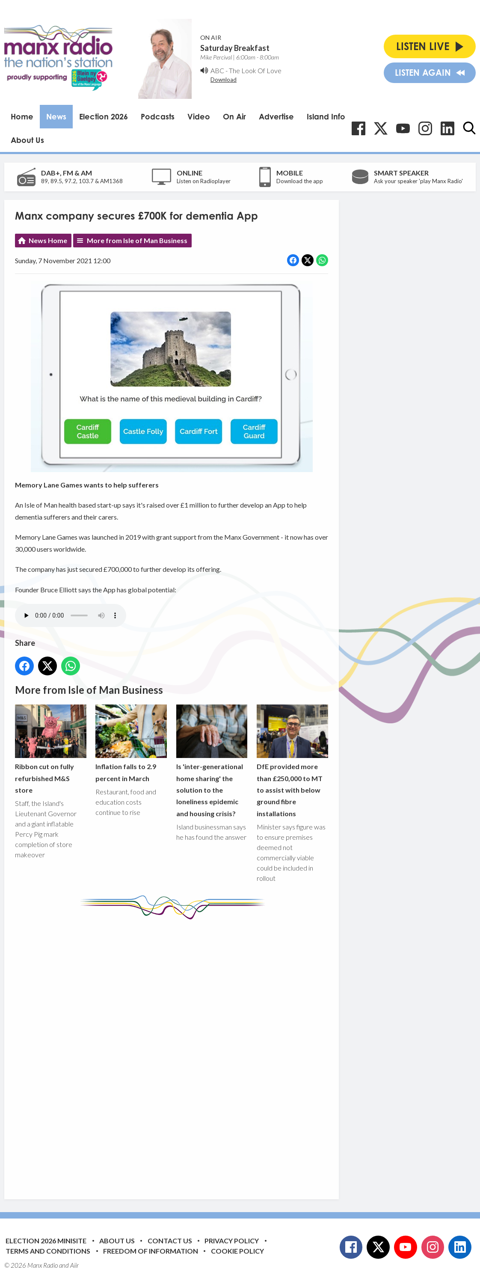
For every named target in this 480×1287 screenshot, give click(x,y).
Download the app (299, 181)
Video (198, 116)
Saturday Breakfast (235, 48)
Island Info (326, 116)
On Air (234, 116)
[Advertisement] (175, 1052)
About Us (27, 140)
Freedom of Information (150, 1251)
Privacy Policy (231, 1240)
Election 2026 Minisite (46, 1240)
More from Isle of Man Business (137, 240)
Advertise (276, 116)
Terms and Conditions (48, 1251)
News (56, 116)
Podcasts (158, 116)
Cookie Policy (237, 1251)
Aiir (74, 1265)
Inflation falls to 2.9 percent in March (131, 743)
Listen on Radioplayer (204, 181)
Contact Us (170, 1240)
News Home (48, 240)
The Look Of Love (255, 70)
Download (223, 79)
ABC (217, 70)
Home (22, 116)
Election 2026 (103, 116)
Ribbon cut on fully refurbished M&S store (50, 749)
